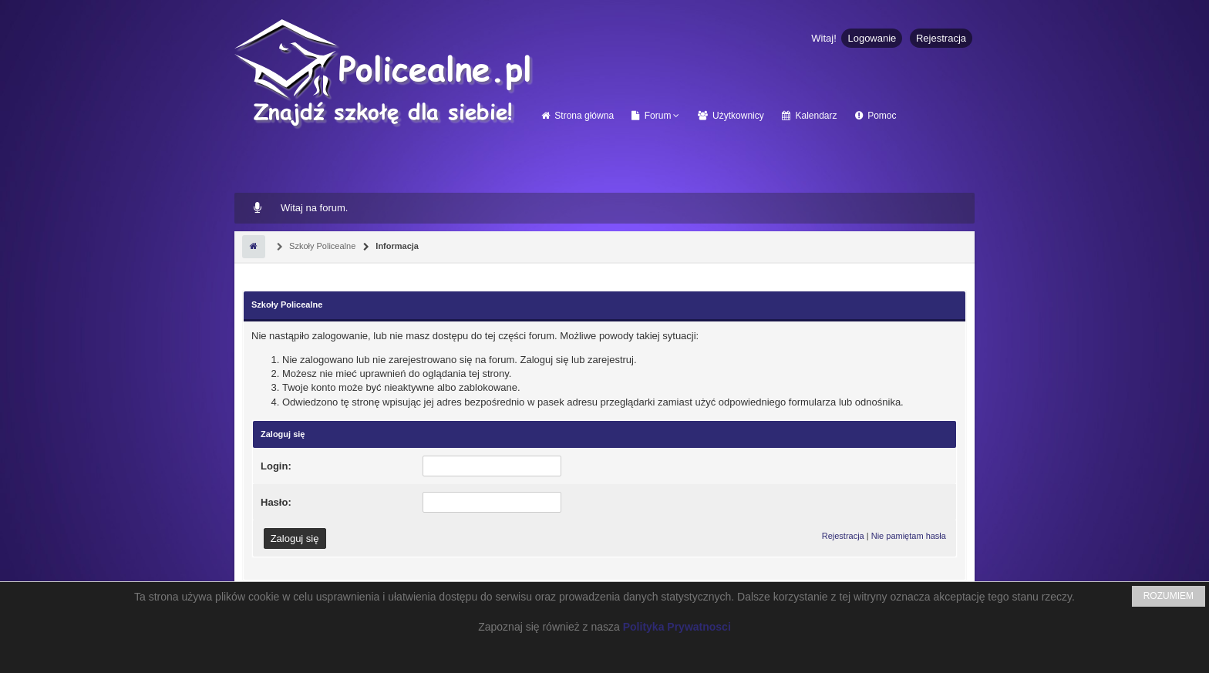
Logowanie (871, 38)
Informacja (396, 246)
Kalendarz (809, 115)
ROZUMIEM (1168, 596)
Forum (651, 115)
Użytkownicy (731, 115)
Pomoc (876, 115)
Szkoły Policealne (321, 246)
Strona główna (577, 115)
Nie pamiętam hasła (908, 535)
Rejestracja (941, 38)
